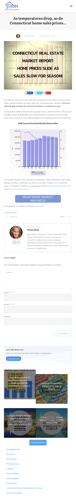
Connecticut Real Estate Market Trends (24, 488)
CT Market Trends (10, 213)
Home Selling (12, 473)
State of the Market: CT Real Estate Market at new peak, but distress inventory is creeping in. (20, 387)
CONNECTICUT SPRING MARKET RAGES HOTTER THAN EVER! (52, 423)
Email (9, 304)
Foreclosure (11, 483)
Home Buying (12, 478)
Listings (9, 468)
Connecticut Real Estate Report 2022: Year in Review (52, 389)
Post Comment (63, 333)
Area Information (14, 493)
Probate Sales (12, 464)
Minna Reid (30, 36)
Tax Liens (10, 454)
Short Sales (11, 459)
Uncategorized (13, 449)
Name (9, 292)
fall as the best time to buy (19, 189)
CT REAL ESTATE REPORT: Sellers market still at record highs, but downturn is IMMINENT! (20, 423)
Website (7, 316)
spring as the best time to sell (58, 186)
